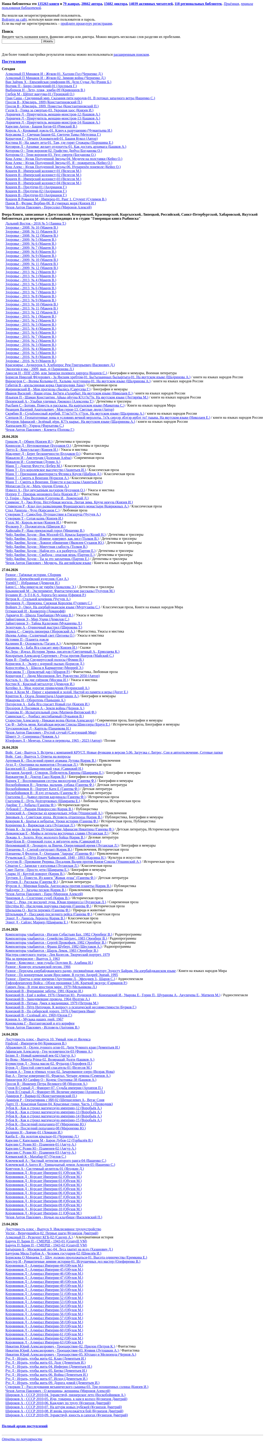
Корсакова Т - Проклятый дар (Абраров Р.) (37, 672)
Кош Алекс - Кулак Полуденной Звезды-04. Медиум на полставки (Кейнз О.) (63, 159)
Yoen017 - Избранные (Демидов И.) (32, 583)
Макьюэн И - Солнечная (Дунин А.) (32, 462)
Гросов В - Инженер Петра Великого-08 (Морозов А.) (46, 1084)
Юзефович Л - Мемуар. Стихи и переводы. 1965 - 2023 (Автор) (53, 740)
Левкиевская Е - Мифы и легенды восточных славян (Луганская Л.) (56, 833)
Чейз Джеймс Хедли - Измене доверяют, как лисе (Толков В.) (52, 538)
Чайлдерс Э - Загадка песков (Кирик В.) (35, 890)
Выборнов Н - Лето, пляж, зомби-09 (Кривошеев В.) (45, 90)
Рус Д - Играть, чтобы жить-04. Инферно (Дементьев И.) (48, 1366)
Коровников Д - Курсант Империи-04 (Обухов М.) (43, 1185)
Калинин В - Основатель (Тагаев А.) (33, 643)
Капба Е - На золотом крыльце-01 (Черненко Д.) (42, 1136)
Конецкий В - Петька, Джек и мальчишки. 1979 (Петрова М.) (51, 1003)
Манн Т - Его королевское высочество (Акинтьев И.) (45, 470)
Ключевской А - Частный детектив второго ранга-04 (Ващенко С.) (55, 1160)
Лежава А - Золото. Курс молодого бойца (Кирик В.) (45, 837)
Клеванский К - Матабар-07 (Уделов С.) (35, 1156)
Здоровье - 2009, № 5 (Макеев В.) (30, 239)
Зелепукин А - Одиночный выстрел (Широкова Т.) (43, 627)
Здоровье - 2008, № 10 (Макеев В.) (31, 227)
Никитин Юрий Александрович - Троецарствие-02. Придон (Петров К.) (60, 1346)
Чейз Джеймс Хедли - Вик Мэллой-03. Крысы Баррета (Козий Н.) (55, 534)
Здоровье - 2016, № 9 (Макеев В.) (30, 361)
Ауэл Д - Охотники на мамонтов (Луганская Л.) (41, 764)
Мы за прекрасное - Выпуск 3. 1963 (32, 959)
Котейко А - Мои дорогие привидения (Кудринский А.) (47, 688)
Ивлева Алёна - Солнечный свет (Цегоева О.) (39, 635)
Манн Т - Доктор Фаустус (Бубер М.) (33, 466)
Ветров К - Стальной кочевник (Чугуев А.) (38, 599)
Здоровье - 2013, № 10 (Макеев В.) (31, 304)
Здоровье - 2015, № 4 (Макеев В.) (30, 328)
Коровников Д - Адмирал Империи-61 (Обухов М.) (44, 1334)
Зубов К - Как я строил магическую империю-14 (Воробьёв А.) (53, 1116)
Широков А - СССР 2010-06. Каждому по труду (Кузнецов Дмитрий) (58, 1403)
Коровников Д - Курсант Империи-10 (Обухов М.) (43, 1209)
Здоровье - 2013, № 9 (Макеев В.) (30, 300)
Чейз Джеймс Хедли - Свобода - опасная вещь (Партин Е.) (50, 555)
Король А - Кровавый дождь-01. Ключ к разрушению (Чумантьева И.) (58, 130)
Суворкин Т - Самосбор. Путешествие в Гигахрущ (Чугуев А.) (53, 514)
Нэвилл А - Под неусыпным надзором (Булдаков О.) (45, 490)
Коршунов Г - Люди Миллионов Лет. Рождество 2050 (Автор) (52, 676)
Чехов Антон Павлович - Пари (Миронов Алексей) (44, 894)
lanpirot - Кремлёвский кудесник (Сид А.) (37, 579)
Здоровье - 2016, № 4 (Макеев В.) (30, 349)
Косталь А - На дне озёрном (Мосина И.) (36, 680)
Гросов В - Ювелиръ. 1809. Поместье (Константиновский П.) (52, 106)
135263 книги (48, 4)
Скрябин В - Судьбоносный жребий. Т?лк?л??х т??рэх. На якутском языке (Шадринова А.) (74, 413)
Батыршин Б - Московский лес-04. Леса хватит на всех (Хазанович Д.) (59, 1249)
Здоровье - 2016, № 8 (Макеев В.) (30, 357)
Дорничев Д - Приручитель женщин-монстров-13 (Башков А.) (52, 118)
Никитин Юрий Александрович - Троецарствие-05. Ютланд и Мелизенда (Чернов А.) (70, 1354)
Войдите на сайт (14, 19)
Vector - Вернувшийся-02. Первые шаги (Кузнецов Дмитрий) (51, 1233)
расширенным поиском (131, 54)
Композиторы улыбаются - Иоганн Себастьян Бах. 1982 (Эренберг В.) (58, 934)
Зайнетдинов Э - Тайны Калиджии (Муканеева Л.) (43, 623)
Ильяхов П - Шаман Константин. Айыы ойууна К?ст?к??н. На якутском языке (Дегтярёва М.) (76, 397)
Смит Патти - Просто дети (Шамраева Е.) (37, 870)
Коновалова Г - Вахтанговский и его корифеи (39, 1023)
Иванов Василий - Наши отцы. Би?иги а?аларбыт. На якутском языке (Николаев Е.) (69, 393)
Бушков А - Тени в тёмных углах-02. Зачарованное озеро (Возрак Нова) (60, 1071)
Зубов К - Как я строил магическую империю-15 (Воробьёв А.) (53, 1120)
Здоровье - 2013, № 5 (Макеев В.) (30, 284)
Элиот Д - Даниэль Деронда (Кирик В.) (35, 918)
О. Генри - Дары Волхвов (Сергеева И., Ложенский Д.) (47, 498)
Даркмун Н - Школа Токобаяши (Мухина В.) (39, 615)
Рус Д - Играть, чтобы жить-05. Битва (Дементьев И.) (46, 1370)
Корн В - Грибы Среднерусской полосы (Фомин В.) (44, 660)
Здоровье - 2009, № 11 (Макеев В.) (31, 264)
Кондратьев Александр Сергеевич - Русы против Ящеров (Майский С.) (59, 655)
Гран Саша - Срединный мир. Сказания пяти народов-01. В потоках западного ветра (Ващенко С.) (80, 98)
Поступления (14, 61)
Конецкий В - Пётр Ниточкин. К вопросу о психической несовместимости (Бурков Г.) (70, 1007)
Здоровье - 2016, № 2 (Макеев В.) (30, 341)
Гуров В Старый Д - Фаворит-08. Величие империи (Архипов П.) (55, 1092)
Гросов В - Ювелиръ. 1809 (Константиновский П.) (43, 102)
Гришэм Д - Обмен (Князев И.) (28, 441)
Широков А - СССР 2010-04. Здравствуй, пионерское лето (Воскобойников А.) (65, 1395)
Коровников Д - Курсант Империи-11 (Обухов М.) (43, 1213)
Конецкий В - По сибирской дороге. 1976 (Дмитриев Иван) (50, 1011)
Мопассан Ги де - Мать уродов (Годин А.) (37, 486)
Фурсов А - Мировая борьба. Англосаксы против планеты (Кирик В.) (58, 886)
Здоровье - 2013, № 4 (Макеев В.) (30, 280)
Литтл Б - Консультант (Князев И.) (31, 449)
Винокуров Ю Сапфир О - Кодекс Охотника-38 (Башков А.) (50, 1080)
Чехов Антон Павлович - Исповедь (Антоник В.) (42, 1027)
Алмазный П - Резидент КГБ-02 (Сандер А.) (39, 1237)
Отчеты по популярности (22, 1439)
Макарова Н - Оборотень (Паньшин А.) (35, 700)
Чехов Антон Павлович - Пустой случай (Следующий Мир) (50, 732)
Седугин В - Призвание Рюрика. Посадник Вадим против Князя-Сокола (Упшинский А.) (73, 861)
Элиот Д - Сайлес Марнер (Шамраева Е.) (36, 922)
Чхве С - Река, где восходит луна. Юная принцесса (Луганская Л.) (55, 902)
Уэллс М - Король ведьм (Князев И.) (33, 522)
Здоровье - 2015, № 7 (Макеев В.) (30, 337)
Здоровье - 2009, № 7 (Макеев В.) (30, 248)
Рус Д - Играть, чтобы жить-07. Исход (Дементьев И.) (46, 1379)
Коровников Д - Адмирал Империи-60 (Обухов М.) (44, 1330)
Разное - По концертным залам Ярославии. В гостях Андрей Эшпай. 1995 (61, 975)
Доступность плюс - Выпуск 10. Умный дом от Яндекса (48, 1039)
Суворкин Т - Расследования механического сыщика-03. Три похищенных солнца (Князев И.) (76, 1387)
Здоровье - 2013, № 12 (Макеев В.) (31, 312)
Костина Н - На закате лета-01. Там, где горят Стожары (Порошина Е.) (59, 142)
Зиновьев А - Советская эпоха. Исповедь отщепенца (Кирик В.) (53, 817)
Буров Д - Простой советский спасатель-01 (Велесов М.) (48, 1067)
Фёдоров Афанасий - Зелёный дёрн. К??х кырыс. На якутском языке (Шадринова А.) (70, 421)
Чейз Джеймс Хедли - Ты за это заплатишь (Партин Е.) (47, 559)
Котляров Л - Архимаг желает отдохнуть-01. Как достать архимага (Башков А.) (65, 146)
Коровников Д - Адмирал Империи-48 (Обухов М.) (44, 1282)
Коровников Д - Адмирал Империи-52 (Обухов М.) (44, 1298)
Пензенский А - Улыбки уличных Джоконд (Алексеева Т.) (49, 401)
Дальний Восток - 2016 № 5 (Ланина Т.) (35, 223)
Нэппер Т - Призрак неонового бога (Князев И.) (41, 494)
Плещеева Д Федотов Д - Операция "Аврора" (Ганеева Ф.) (49, 853)
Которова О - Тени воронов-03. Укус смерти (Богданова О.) (50, 155)
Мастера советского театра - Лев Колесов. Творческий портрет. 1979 (57, 954)
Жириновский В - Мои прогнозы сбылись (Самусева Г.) (48, 389)
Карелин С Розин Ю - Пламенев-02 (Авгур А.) (40, 1148)
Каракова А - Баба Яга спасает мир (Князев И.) (41, 647)
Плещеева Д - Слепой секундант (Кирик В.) (38, 849)
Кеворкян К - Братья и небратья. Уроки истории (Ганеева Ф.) (51, 821)
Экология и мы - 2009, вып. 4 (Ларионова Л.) (39, 369)
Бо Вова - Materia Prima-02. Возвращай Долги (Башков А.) (49, 1059)
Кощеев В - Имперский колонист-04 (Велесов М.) (43, 183)
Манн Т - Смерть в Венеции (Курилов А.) (37, 478)
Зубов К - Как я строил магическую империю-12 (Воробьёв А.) (53, 1108)
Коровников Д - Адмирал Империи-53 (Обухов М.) (44, 1302)
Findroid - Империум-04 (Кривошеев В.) (36, 1043)
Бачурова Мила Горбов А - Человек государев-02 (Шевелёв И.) (53, 1253)
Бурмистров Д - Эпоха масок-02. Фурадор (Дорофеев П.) (48, 1063)
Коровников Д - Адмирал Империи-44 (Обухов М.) (44, 1265)
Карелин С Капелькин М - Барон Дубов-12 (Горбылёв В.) (49, 1140)
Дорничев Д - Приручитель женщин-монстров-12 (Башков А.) (52, 114)
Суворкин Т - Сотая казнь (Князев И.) (34, 518)
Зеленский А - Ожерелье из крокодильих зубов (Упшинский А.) (53, 813)
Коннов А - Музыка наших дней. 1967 (34, 1019)
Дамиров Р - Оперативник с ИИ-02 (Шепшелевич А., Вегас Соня (54, 1100)
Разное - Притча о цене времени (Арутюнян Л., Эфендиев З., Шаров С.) (60, 979)
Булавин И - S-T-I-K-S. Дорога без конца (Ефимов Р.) (45, 595)
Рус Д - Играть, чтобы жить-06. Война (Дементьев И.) (46, 1375)
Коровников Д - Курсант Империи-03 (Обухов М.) (43, 1181)
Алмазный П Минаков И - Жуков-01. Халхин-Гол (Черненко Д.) (54, 74)
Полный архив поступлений (25, 1426)
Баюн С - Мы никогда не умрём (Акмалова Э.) (40, 587)
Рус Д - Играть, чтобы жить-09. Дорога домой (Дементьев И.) (52, 1383)
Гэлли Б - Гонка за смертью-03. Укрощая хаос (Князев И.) (49, 110)
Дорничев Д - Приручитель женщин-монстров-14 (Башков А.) (52, 122)
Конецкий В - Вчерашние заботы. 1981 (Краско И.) (44, 991)
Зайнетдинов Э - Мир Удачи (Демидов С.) (37, 619)
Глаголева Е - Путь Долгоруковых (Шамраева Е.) (42, 801)
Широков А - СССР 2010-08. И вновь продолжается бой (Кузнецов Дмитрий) (64, 1411)
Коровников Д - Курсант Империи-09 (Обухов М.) (43, 1205)
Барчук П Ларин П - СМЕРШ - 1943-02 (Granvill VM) (46, 1245)
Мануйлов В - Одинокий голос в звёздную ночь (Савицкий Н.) (53, 841)
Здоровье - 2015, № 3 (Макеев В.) (30, 324)
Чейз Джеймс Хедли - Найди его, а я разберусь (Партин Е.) (50, 551)
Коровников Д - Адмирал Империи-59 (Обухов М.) (44, 1326)
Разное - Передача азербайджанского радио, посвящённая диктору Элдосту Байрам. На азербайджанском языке (90, 971)
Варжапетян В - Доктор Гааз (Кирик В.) (35, 777)
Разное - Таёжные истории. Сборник (33, 575)
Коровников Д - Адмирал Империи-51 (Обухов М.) (44, 1294)
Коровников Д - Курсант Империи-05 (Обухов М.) (43, 1189)
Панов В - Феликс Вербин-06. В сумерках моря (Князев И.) (50, 203)
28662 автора (91, 4)
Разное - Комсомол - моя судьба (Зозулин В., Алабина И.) (49, 963)
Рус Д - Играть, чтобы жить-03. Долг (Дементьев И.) (45, 1362)
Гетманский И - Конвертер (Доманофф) (35, 611)
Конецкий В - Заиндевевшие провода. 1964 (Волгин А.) (47, 999)
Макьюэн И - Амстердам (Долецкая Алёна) (38, 458)
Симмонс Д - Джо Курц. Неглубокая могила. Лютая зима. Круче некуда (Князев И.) (69, 502)
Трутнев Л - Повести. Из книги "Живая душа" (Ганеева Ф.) (50, 878)
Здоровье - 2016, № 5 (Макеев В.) (30, 353)
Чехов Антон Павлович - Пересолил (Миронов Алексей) (48, 207)
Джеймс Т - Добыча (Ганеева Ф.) (30, 805)
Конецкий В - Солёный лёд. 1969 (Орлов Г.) (38, 1015)
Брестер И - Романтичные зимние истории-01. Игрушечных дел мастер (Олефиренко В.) (72, 1261)
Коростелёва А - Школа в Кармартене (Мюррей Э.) (44, 668)
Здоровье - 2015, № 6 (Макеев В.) (30, 332)
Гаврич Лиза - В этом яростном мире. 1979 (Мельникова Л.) (51, 987)
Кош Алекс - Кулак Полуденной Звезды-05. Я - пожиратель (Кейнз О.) (58, 163)
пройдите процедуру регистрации (86, 23)
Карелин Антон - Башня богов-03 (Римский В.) (41, 126)
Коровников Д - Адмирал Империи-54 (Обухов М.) (44, 1306)
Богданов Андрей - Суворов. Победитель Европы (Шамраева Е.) (54, 773)
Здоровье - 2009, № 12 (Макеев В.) (31, 268)
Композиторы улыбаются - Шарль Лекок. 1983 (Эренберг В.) (51, 950)
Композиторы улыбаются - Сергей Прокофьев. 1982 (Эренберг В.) (55, 942)
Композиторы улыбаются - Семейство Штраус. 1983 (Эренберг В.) (56, 938)
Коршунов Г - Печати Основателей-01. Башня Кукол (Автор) (51, 138)
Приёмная (231, 4)
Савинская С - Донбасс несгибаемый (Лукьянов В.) (44, 716)
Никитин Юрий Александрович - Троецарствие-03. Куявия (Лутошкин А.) (62, 1350)
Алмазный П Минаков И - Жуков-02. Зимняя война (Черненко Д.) (55, 78)
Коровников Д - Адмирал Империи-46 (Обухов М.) (44, 1273)
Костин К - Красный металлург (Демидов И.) (39, 684)
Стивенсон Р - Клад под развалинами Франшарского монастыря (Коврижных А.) (67, 506)
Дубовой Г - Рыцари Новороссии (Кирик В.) (39, 809)
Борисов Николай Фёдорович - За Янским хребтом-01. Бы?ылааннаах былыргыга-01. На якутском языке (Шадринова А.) (97, 377)
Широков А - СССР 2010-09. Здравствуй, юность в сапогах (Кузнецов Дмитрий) (66, 1415)
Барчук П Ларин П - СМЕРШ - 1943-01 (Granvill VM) (46, 1241)
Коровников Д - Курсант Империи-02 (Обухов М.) (43, 1177)
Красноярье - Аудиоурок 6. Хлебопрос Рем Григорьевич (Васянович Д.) (60, 365)
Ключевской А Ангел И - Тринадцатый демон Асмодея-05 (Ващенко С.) (60, 1164)
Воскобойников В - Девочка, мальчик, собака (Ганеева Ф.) (49, 785)
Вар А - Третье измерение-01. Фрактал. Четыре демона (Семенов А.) (57, 1076)
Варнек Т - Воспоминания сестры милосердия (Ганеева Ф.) (50, 781)
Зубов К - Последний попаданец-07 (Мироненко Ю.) (45, 1124)
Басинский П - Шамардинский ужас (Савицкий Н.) (44, 768)
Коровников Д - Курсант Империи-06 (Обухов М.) (43, 1193)
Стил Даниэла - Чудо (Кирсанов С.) (32, 510)
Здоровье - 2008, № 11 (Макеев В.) (31, 231)
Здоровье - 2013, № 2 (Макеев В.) (30, 272)
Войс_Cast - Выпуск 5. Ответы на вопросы (38, 756)
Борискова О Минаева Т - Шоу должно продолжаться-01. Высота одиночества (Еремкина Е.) (76, 1257)
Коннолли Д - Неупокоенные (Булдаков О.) (38, 445)
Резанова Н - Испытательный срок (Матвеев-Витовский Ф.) (50, 712)
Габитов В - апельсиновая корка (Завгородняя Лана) (45, 385)
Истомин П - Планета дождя (27, 639)
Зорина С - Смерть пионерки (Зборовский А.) (40, 631)
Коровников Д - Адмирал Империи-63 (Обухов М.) (44, 1342)
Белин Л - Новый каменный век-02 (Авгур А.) (40, 1055)
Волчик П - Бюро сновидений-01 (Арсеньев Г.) (41, 86)
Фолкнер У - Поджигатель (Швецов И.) (35, 526)
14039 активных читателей (151, 4)
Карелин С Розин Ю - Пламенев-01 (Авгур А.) (40, 1144)
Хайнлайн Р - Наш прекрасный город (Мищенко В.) (45, 530)
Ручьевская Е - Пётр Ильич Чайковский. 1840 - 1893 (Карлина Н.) (55, 857)
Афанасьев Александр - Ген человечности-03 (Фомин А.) (48, 1051)
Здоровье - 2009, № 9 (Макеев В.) (30, 256)
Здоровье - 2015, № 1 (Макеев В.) (30, 316)
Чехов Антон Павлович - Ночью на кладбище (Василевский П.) (53, 1217)
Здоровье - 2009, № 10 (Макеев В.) (31, 260)
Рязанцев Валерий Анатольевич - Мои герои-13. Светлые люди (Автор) (59, 409)
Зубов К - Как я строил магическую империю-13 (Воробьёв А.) (53, 1112)
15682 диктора (115, 4)
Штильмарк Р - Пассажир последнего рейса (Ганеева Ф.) (48, 914)
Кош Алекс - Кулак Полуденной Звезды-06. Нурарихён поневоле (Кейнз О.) (63, 167)
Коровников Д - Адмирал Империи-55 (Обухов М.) (44, 1310)
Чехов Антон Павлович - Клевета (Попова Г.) (39, 430)
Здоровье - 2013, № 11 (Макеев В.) (31, 308)
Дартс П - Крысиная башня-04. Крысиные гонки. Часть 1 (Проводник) (59, 1104)
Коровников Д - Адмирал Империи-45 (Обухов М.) (44, 1269)
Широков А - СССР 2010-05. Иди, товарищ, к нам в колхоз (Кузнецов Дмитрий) (66, 1399)
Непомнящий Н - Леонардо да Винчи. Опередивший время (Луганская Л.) (62, 845)
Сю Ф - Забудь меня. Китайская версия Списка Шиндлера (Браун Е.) (57, 724)
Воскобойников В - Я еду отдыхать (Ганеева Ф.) (42, 793)
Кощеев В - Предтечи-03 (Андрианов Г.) (36, 195)
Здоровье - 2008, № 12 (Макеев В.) (31, 235)
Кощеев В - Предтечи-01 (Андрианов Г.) (36, 187)
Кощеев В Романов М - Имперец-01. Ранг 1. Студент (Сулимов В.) (55, 199)
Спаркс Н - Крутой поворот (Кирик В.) (35, 874)
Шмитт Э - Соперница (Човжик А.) (32, 736)
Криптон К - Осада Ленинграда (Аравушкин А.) (42, 696)
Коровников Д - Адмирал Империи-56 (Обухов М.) (44, 1314)
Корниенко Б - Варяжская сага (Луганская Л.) (40, 825)
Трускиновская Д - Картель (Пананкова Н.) (38, 728)
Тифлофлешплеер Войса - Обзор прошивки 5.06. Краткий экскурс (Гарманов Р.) (66, 983)
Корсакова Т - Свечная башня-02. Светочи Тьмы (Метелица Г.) (53, 134)
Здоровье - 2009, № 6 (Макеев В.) (30, 244)
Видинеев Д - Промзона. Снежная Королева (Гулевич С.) (48, 603)
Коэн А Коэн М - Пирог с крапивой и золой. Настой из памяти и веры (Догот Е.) (66, 692)
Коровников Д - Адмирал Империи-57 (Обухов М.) (44, 1318)
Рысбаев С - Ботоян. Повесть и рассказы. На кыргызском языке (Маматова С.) (65, 405)
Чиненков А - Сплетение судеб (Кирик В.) (37, 898)
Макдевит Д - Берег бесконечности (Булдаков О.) (42, 454)
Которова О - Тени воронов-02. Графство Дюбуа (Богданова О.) (53, 151)
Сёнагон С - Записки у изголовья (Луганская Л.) (42, 866)
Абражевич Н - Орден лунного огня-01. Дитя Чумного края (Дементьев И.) (62, 1047)
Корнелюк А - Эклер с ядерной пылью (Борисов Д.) (44, 664)
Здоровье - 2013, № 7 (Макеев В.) (30, 292)
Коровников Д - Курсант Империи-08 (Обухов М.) (43, 1201)
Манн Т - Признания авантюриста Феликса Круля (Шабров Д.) (53, 474)
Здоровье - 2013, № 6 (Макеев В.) (30, 288)
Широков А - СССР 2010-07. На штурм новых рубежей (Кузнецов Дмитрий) (63, 1407)
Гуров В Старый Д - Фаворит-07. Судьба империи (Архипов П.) (54, 1088)
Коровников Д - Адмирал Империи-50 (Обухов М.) (44, 1290)
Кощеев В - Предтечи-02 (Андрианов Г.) (36, 191)
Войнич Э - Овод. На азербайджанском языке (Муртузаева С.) (52, 607)
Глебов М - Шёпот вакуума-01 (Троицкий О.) (39, 94)
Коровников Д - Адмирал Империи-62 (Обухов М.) (44, 1338)
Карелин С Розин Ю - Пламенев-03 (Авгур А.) (40, 1152)
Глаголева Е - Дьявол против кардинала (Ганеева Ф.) (45, 797)
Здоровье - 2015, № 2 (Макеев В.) (30, 320)
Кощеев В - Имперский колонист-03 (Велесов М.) (43, 179)
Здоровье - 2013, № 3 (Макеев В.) (30, 276)
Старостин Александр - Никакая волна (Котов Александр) (49, 720)
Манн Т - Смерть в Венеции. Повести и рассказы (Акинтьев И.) (54, 482)
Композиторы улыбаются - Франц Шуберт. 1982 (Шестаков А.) (53, 946)
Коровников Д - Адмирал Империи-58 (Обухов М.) (44, 1322)
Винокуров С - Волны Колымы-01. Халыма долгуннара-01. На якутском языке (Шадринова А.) (78, 381)
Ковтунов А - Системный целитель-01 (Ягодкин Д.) (44, 1169)
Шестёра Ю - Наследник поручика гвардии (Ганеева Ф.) (48, 906)
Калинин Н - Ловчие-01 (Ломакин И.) (33, 1132)
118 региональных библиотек (198, 4)
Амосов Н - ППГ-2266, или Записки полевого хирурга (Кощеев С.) (56, 373)
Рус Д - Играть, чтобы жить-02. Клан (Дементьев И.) (45, 1358)
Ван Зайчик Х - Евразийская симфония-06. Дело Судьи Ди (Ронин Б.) (58, 82)
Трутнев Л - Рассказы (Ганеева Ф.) (31, 882)
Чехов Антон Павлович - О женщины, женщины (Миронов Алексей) (57, 1391)
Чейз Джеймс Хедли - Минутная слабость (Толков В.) (46, 547)
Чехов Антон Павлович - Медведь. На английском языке (48, 563)
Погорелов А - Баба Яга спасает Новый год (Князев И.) (47, 704)
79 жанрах (71, 4)
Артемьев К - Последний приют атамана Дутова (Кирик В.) (50, 760)
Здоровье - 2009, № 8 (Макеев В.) (30, 252)
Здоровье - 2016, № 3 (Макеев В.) (30, 345)
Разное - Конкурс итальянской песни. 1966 (38, 967)
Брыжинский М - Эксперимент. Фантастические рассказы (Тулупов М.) (60, 591)
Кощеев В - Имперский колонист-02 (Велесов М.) (43, 175)
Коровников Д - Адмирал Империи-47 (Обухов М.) (44, 1277)
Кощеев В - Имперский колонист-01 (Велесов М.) (43, 171)
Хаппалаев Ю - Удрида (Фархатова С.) (34, 425)
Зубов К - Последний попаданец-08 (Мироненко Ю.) (45, 1128)
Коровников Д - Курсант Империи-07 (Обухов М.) (43, 1197)
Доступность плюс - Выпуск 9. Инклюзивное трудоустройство (53, 1229)
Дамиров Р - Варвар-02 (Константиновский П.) (41, 1096)
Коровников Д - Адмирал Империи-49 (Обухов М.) (44, 1286)
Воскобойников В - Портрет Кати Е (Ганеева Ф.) (42, 789)
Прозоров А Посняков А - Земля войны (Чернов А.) (44, 708)
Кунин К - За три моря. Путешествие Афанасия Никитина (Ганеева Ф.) (59, 829)
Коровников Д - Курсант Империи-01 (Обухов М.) (43, 1173)
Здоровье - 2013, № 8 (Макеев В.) (30, 296)
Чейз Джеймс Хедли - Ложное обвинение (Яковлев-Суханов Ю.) (54, 542)
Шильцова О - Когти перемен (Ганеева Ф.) (37, 910)
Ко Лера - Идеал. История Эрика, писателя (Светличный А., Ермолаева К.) (62, 651)
